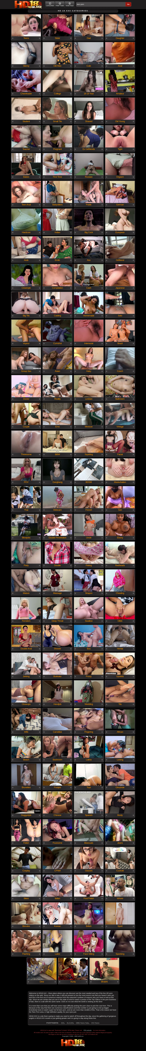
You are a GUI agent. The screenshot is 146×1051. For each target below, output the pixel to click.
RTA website (88, 1030)
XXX (62, 1023)
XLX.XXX (70, 1023)
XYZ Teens (95, 1023)
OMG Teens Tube (82, 1023)
